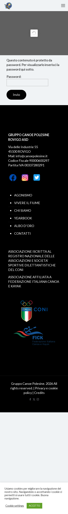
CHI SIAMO (22, 210)
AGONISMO (23, 195)
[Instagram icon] (37, 399)
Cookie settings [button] (14, 505)
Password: (27, 80)
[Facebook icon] (30, 399)
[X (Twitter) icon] (34, 399)
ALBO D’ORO (24, 226)
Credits (39, 393)
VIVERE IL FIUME (27, 203)
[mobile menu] (63, 5)
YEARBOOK (23, 218)
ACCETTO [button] (34, 505)
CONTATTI (22, 233)
